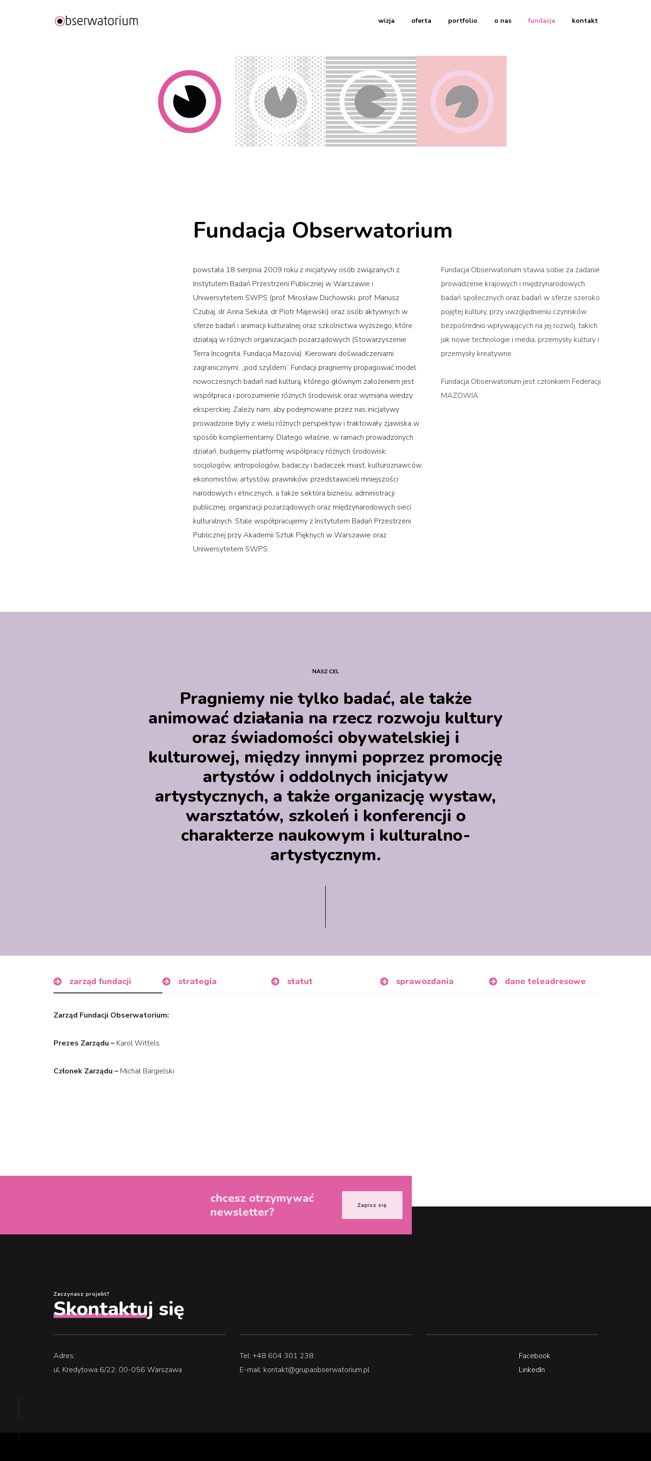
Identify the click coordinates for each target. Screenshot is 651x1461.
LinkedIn (532, 1370)
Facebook (534, 1356)
